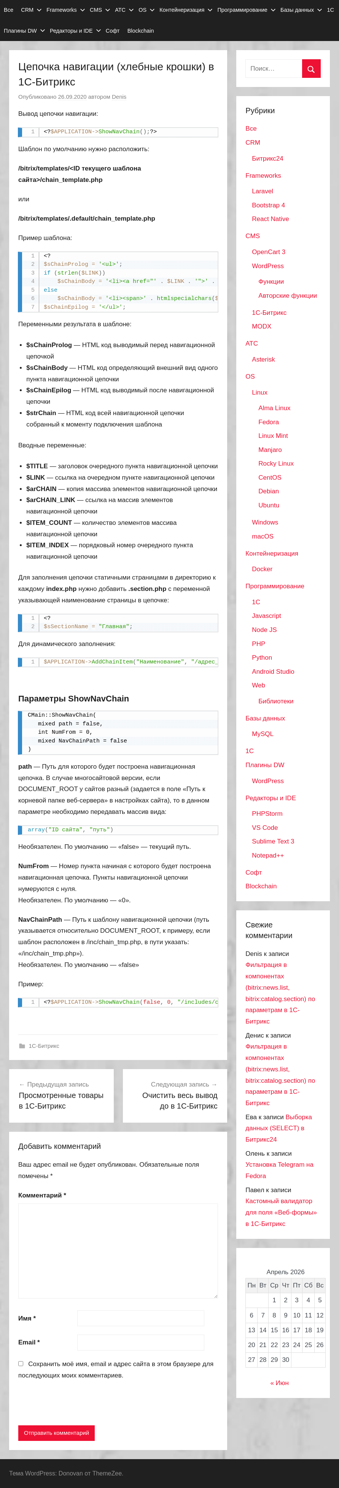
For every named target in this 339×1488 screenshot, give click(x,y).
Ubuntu (268, 505)
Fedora (268, 422)
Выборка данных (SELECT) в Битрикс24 (278, 1129)
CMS (100, 10)
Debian (268, 491)
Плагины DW (24, 31)
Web (258, 685)
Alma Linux (274, 408)
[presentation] (76, 1404)
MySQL (263, 734)
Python (262, 657)
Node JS (264, 629)
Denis (119, 96)
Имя (27, 1318)
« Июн (279, 1383)
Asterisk (263, 359)
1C (256, 602)
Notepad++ (268, 855)
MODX (261, 326)
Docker (262, 569)
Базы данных (301, 10)
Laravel (262, 191)
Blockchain (140, 31)
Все (8, 10)
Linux (259, 392)
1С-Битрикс (44, 1046)
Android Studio (273, 671)
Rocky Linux (276, 463)
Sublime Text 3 (273, 841)
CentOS (269, 477)
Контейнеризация (186, 10)
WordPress (268, 266)
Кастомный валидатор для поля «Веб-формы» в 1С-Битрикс (281, 1212)
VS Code (265, 827)
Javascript (266, 615)
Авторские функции (287, 295)
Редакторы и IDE (75, 31)
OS (146, 10)
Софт (113, 31)
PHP (258, 644)
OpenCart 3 (268, 252)
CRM (31, 10)
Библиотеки (275, 701)
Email (29, 1342)
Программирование (246, 10)
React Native (270, 219)
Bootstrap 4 (268, 205)
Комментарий (42, 1195)
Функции (271, 281)
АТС (124, 10)
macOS (263, 536)
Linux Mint (273, 435)
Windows (265, 522)
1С (330, 10)
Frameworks (65, 10)
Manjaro (270, 449)
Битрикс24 (267, 158)
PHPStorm (267, 813)
